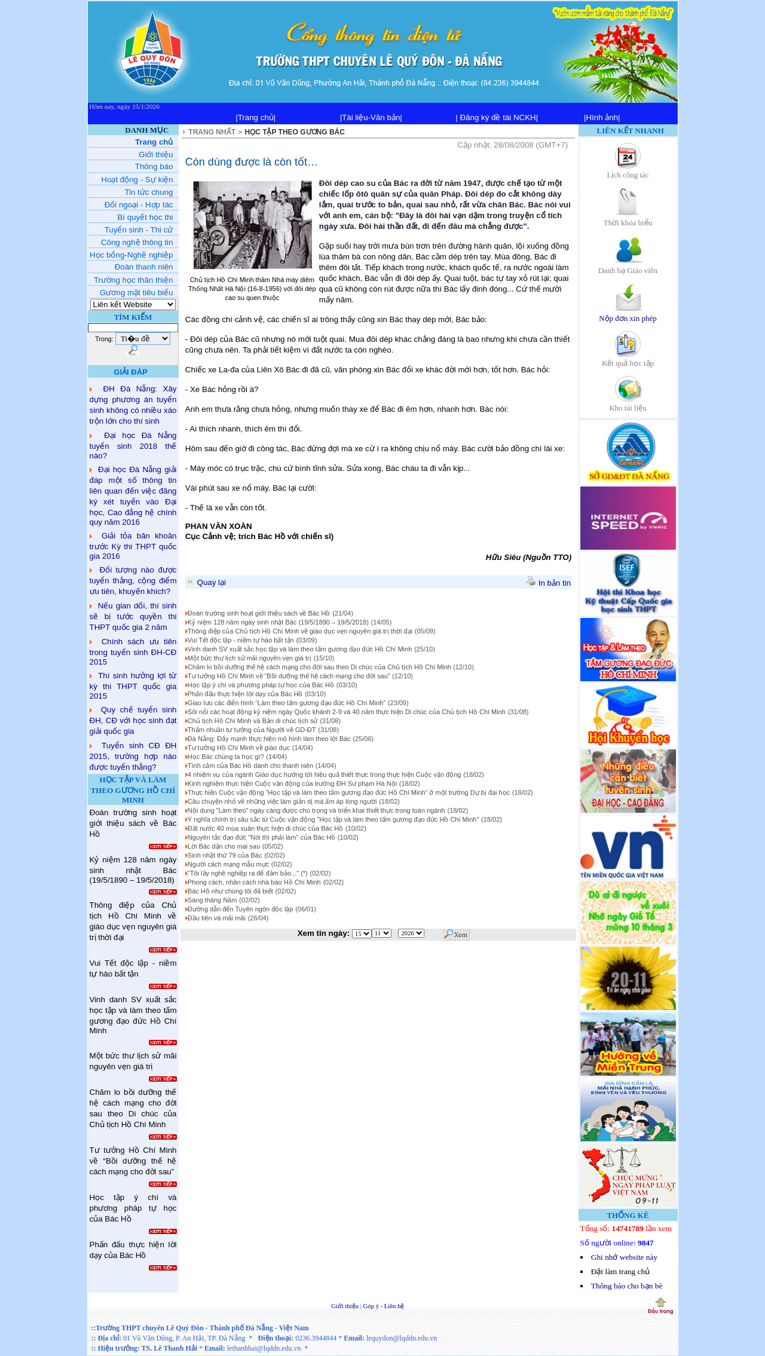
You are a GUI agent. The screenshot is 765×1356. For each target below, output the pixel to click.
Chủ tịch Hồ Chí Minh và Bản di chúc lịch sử (253, 720)
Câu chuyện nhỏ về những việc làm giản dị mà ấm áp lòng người (282, 801)
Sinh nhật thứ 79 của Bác (225, 855)
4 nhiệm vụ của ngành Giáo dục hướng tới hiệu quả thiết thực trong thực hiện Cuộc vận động (324, 774)
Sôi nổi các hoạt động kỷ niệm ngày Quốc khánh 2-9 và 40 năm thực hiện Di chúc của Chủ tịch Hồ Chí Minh (347, 711)
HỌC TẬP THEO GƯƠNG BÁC (295, 132)
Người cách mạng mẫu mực (228, 864)
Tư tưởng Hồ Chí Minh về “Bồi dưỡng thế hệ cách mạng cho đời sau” (289, 675)
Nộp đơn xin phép (628, 314)
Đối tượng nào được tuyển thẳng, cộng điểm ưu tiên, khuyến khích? (133, 580)
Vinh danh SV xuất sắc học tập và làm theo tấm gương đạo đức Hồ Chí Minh (300, 649)
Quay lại (206, 582)
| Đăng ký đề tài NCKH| (496, 117)
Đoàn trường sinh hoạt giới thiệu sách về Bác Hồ (259, 613)
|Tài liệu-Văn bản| (371, 117)
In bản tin (549, 582)
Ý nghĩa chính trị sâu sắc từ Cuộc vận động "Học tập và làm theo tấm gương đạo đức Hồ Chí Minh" (333, 819)
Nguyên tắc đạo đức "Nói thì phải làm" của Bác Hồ (261, 837)
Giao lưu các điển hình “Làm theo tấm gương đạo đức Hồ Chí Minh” (286, 702)
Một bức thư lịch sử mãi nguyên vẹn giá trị (249, 658)
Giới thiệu (345, 1306)
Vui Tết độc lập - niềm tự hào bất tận (241, 640)
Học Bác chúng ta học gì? (226, 756)
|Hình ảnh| (602, 117)
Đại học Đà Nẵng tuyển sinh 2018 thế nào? (133, 445)
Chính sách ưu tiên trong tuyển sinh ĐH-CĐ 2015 (133, 651)
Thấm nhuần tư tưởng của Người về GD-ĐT (252, 729)
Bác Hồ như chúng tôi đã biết (230, 891)
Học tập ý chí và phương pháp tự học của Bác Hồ (261, 684)
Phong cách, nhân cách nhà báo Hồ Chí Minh (254, 882)
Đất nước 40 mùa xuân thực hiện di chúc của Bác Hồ (265, 828)
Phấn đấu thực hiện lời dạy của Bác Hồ (245, 693)
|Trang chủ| (255, 117)
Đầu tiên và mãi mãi (217, 918)
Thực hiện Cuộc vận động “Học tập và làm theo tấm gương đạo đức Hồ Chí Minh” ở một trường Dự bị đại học (349, 792)
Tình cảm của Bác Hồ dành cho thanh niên (250, 765)
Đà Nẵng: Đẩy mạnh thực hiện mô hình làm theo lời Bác (269, 738)
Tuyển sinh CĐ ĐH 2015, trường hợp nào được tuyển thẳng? (133, 756)
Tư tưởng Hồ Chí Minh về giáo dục (239, 747)
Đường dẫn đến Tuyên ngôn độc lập (240, 909)
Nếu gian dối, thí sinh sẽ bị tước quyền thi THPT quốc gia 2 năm (133, 616)
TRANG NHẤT (211, 132)
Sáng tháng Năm (212, 900)
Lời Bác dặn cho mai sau (224, 846)
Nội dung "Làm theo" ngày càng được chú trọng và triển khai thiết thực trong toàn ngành (316, 810)
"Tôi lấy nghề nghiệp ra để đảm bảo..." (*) (248, 873)
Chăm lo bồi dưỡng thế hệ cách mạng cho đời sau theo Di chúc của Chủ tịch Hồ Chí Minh (320, 667)
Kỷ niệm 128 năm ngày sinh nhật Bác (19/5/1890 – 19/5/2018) (278, 622)
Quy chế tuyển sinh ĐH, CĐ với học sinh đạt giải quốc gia (133, 720)
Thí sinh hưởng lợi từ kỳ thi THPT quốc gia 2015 (133, 685)
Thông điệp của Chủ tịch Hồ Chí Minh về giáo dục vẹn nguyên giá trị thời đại (300, 631)
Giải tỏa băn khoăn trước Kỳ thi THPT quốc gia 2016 (133, 546)
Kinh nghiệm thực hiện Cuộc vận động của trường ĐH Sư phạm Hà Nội (292, 783)
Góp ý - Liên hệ (384, 1306)
